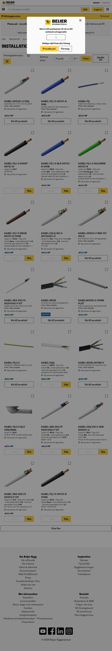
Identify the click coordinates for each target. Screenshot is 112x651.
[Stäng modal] (80, 20)
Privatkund (49, 48)
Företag (65, 48)
